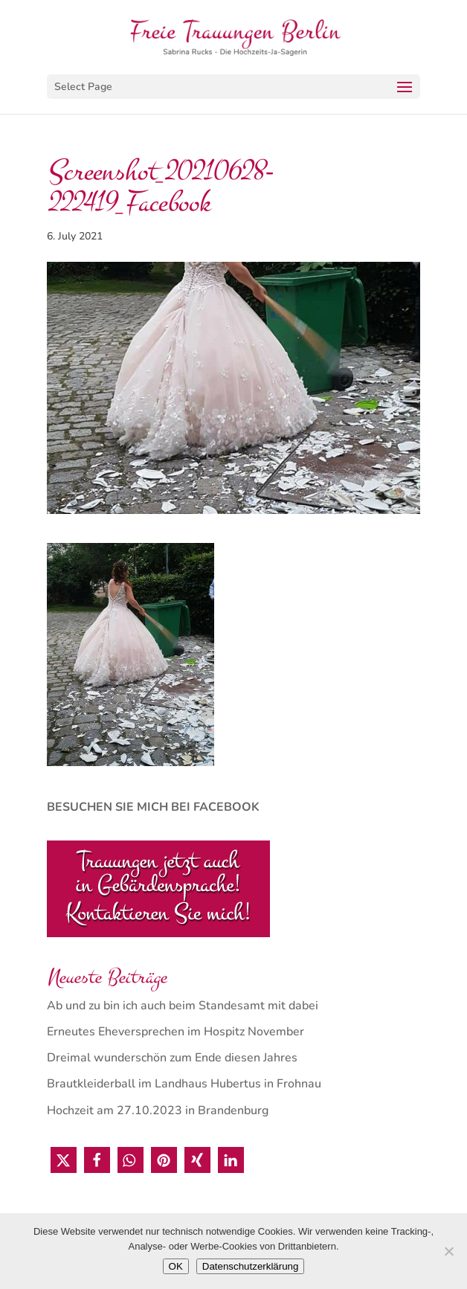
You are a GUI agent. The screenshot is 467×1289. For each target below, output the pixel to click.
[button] (64, 1160)
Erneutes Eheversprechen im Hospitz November (175, 1031)
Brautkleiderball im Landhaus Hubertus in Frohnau (184, 1084)
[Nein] (448, 1251)
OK (176, 1266)
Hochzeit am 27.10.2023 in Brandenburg (157, 1110)
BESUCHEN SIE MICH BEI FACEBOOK (153, 807)
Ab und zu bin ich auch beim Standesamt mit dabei (182, 1005)
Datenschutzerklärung (250, 1266)
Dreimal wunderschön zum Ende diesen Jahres (172, 1057)
